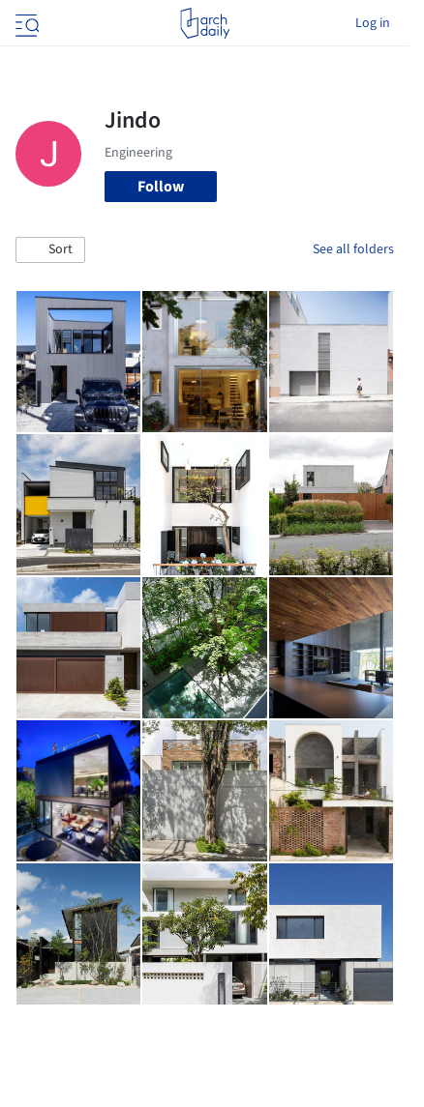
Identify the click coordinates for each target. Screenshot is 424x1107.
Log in (372, 23)
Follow (160, 186)
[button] (50, 250)
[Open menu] (25, 23)
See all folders (353, 249)
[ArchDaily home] (204, 23)
